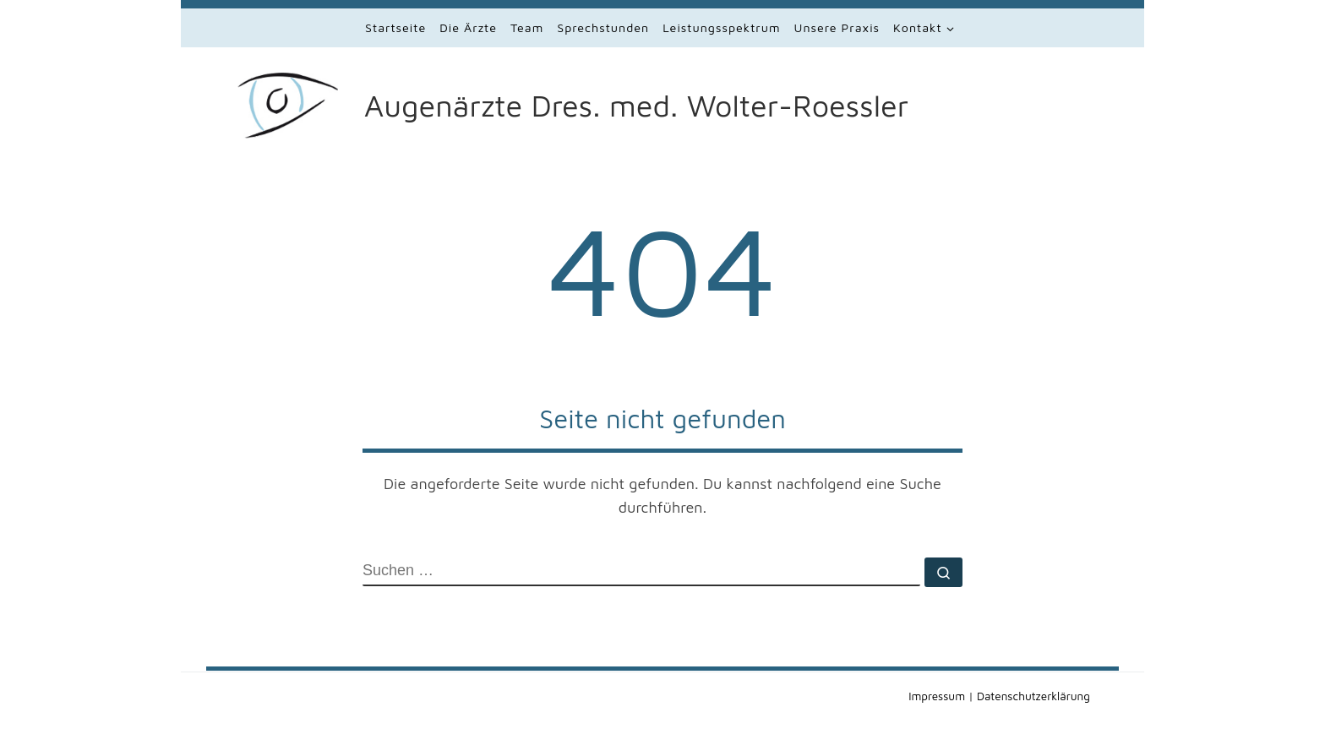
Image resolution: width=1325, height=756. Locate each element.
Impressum (936, 696)
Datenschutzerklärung (1033, 696)
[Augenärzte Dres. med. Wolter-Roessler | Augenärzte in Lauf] (297, 102)
